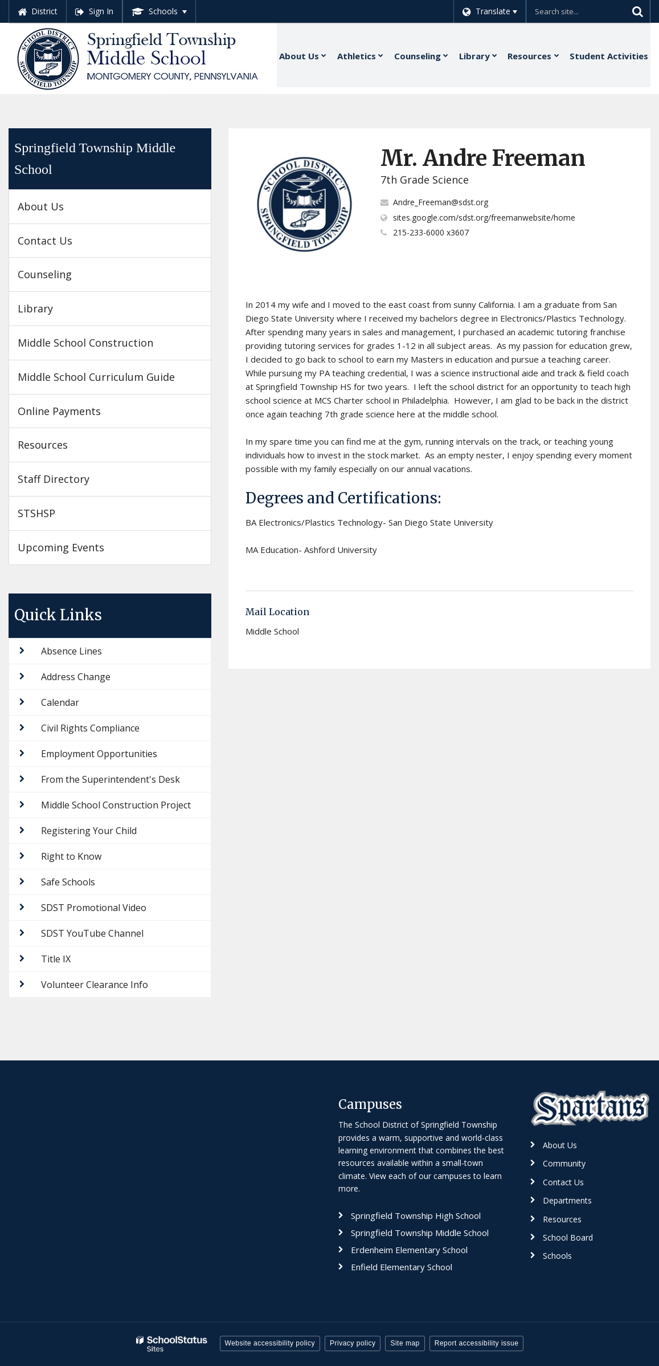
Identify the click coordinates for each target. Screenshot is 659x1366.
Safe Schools (68, 882)
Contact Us (45, 240)
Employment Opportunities (99, 753)
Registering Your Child (89, 830)
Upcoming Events (61, 547)
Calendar (60, 702)
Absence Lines (71, 651)
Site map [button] (404, 1343)
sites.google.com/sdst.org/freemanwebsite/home (484, 217)
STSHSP (36, 513)
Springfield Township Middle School (94, 158)
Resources (43, 445)
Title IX (56, 959)
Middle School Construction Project (116, 805)
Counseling (45, 274)
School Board (568, 1237)
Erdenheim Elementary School (409, 1249)
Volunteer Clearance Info (94, 984)
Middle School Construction (85, 342)
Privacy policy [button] (352, 1343)
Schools (557, 1255)
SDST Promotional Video (93, 907)
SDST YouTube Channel (92, 933)
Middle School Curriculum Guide (96, 377)
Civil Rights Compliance (90, 728)
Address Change (75, 676)
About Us (41, 206)
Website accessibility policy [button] (270, 1343)
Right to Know (71, 856)
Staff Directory (53, 479)
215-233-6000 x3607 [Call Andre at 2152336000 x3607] (431, 232)
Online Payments (59, 411)
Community (564, 1163)
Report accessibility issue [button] (477, 1343)
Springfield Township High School (416, 1215)
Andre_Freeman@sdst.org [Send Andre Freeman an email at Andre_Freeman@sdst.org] (440, 202)
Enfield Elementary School (401, 1267)
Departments (567, 1200)
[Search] (637, 11)
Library (35, 308)
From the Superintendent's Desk (110, 779)
